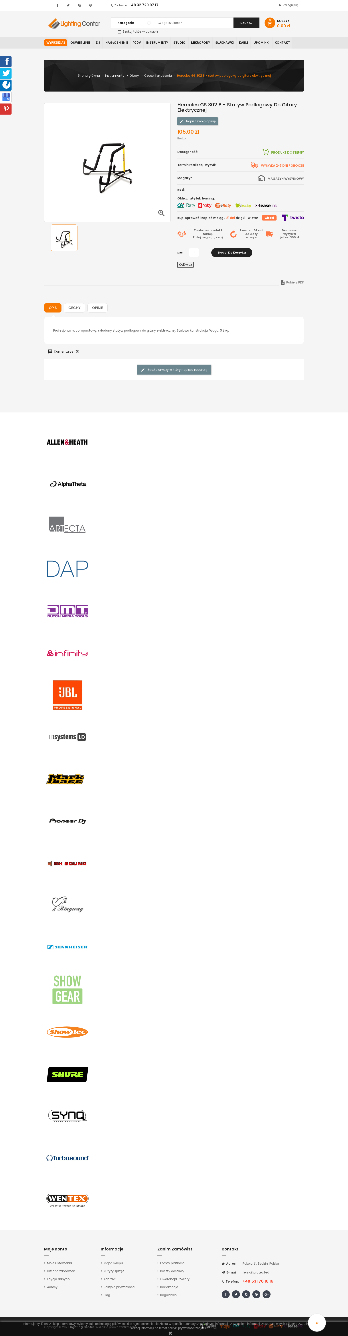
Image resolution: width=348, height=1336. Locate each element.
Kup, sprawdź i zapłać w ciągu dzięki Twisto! (217, 218)
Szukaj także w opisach (138, 31)
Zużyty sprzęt (114, 1271)
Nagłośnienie (118, 43)
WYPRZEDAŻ (55, 43)
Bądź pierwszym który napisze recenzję (174, 370)
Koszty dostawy (172, 1271)
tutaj (214, 1328)
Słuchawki (227, 43)
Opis (53, 308)
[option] (64, 238)
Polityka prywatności (119, 1287)
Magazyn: (185, 178)
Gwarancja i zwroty (175, 1279)
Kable (247, 43)
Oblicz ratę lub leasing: (196, 198)
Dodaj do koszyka (232, 253)
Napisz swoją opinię (197, 121)
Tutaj (197, 238)
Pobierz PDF (292, 282)
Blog (107, 1295)
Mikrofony (203, 43)
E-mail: (229, 1272)
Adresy (52, 1287)
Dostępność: (187, 152)
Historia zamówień (61, 1271)
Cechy (74, 308)
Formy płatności (172, 1263)
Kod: (181, 190)
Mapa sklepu (113, 1263)
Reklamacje (169, 1287)
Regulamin (168, 1295)
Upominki (265, 43)
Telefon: (230, 1281)
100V (138, 43)
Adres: (229, 1264)
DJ (99, 43)
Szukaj (246, 23)
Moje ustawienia (59, 1263)
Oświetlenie (81, 43)
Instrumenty (159, 43)
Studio (182, 43)
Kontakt (286, 43)
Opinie (97, 308)
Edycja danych (58, 1279)
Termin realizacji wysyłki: (197, 165)
